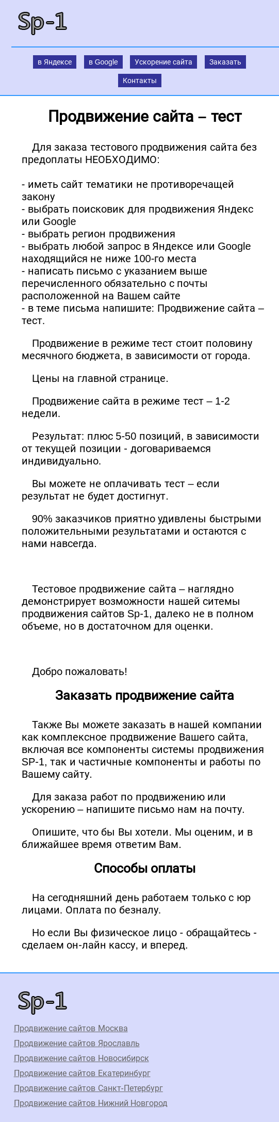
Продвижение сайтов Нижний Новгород (91, 1103)
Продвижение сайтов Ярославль (77, 1043)
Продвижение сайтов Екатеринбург (82, 1073)
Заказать (225, 62)
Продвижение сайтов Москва (71, 1028)
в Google (103, 62)
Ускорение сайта (163, 62)
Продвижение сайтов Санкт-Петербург (88, 1088)
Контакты (140, 80)
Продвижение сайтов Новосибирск (81, 1058)
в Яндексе (55, 62)
